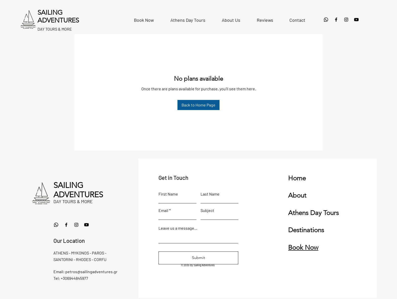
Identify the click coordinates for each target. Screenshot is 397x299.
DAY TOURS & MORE (73, 201)
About (297, 195)
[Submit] (198, 257)
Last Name (210, 194)
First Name (168, 194)
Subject (207, 210)
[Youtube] (356, 19)
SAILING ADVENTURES (78, 190)
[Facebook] (336, 19)
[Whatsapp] (326, 19)
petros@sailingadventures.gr (91, 271)
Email (163, 210)
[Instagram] (346, 19)
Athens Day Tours (313, 213)
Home (297, 178)
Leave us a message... (177, 228)
